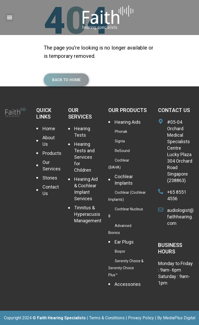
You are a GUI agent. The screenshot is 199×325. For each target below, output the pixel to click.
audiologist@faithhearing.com (180, 217)
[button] (9, 17)
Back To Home (66, 80)
